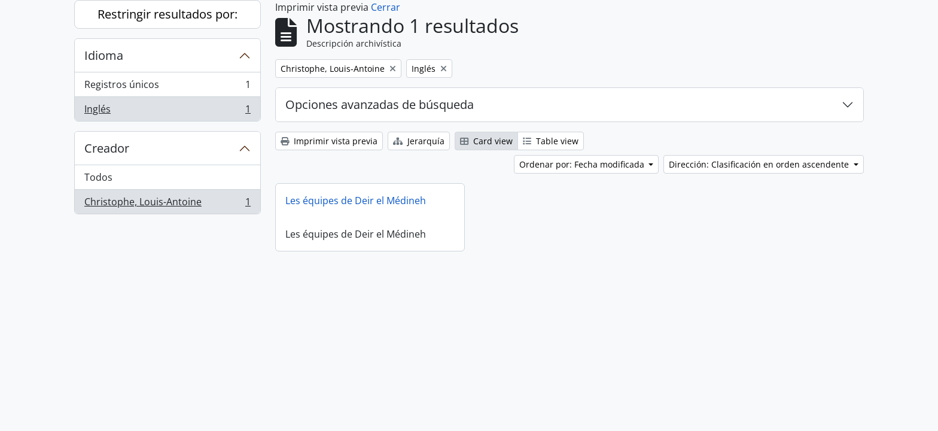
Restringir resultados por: (167, 14)
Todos (98, 177)
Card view (486, 141)
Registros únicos (167, 87)
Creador (106, 148)
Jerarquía (418, 141)
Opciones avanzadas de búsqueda (379, 104)
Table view (550, 141)
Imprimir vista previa (329, 141)
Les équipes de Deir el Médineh (355, 200)
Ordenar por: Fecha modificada (583, 164)
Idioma (103, 55)
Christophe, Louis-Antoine (167, 204)
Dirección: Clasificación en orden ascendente (760, 164)
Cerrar (385, 7)
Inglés (167, 111)
